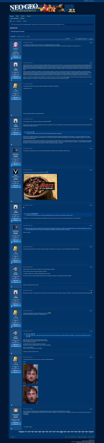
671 (50, 432)
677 (72, 432)
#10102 (90, 205)
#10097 (90, 62)
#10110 (90, 409)
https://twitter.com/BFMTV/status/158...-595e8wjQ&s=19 (35, 314)
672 (54, 432)
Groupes (29, 16)
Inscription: (15, 51)
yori (16, 89)
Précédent (21, 432)
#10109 (90, 357)
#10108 (90, 331)
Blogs (17, 16)
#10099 (90, 119)
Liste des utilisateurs (14, 18)
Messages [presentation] (13, 36)
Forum (14, 21)
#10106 (90, 290)
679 (79, 432)
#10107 (90, 310)
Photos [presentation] (28, 36)
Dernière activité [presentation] (21, 36)
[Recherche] (71, 39)
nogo (15, 68)
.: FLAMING (24, 21)
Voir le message (37, 213)
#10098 (90, 84)
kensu (15, 272)
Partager (16, 56)
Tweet (16, 57)
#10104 (90, 246)
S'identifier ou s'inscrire (89, 0)
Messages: (14, 54)
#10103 (90, 225)
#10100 (90, 148)
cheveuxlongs (15, 414)
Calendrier (22, 18)
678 (75, 432)
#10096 (90, 42)
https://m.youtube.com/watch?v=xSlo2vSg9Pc (32, 348)
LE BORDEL (18, 21)
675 (65, 432)
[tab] (13, 36)
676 (68, 432)
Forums (12, 16)
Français (13, 437)
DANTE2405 (15, 154)
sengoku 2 (15, 48)
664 (40, 432)
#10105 (90, 267)
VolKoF (15, 175)
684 (83, 432)
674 (61, 432)
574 (32, 432)
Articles (22, 16)
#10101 (90, 169)
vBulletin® (88, 440)
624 (36, 432)
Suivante (91, 432)
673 (57, 432)
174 (29, 432)
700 (86, 432)
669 (43, 432)
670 (47, 432)
